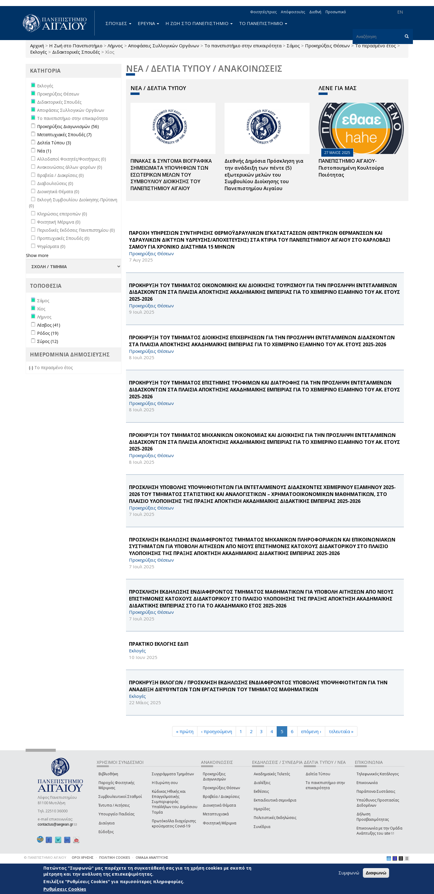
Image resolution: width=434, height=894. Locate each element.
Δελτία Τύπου (318, 773)
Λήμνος (115, 45)
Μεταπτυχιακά (216, 814)
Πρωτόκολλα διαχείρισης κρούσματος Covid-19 (174, 823)
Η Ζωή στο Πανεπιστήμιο (75, 45)
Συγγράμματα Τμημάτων (173, 773)
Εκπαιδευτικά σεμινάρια (275, 800)
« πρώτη (184, 731)
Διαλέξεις (262, 782)
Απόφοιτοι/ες (293, 11)
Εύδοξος (106, 831)
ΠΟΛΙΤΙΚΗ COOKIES (114, 857)
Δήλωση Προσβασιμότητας (373, 816)
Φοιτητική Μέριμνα (219, 823)
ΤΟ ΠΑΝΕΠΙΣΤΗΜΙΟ (263, 23)
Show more (37, 255)
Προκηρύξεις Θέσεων (327, 45)
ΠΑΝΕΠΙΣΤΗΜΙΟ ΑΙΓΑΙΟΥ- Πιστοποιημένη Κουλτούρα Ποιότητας (351, 168)
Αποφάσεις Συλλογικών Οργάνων (163, 45)
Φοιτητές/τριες (263, 11)
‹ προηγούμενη (216, 731)
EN (400, 12)
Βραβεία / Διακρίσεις (221, 796)
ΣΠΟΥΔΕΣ (118, 23)
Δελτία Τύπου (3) (54, 143)
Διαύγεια (107, 823)
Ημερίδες (262, 808)
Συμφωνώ (348, 873)
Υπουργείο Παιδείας (116, 814)
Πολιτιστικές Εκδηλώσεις (275, 817)
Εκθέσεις (261, 791)
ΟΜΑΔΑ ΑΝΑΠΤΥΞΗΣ (152, 857)
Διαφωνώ (376, 872)
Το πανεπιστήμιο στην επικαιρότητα (242, 45)
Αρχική (37, 45)
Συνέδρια (262, 826)
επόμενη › (311, 731)
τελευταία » (341, 731)
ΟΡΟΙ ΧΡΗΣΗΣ (82, 857)
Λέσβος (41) (48, 325)
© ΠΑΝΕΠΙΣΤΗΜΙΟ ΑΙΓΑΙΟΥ (45, 857)
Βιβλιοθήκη (108, 773)
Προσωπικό (336, 11)
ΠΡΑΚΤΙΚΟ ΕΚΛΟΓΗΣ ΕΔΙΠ (158, 644)
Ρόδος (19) (47, 333)
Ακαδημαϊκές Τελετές (272, 773)
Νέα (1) (44, 151)
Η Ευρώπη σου (165, 782)
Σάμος (293, 45)
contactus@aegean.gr (57, 824)
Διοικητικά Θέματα (219, 805)
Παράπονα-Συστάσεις (376, 791)
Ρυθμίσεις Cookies (64, 889)
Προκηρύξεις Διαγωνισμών (214, 776)
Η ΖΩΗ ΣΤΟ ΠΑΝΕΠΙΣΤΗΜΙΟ (199, 23)
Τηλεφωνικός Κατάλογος (378, 773)
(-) (31, 367)
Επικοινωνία (367, 782)
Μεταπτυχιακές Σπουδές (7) (64, 134)
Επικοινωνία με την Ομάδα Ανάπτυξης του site (379, 831)
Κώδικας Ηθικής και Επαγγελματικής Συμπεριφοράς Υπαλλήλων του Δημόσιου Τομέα (174, 802)
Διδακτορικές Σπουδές (76, 52)
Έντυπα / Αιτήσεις (114, 805)
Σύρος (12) (47, 341)
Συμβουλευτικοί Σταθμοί (120, 796)
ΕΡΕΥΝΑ (148, 23)
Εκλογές (38, 52)
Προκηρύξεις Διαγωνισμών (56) (68, 126)
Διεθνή (315, 11)
